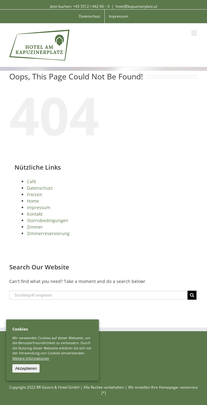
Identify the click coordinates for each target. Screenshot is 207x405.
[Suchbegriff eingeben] (98, 295)
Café (31, 181)
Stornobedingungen (47, 220)
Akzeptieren (26, 368)
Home (33, 201)
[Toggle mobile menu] (194, 33)
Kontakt (35, 214)
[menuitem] (89, 16)
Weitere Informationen (30, 358)
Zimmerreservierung (48, 233)
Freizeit (34, 194)
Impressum (38, 207)
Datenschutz (40, 188)
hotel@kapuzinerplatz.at (136, 6)
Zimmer (35, 227)
